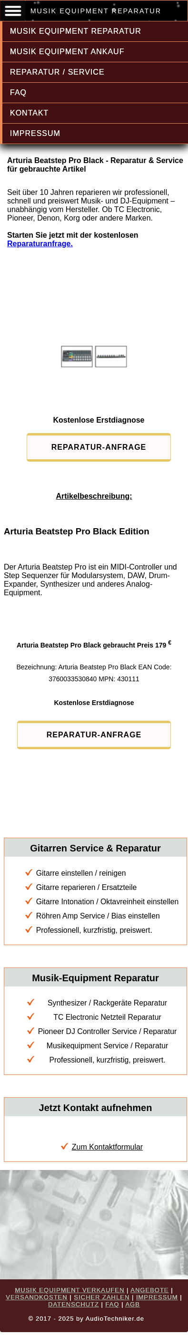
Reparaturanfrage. (40, 244)
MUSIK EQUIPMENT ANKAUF (67, 52)
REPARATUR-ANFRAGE (99, 447)
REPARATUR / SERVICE (57, 72)
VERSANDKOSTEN (36, 1297)
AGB (132, 1304)
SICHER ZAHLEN (101, 1297)
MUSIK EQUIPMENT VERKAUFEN (69, 1290)
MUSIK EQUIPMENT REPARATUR (75, 31)
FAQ (18, 92)
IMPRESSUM (35, 133)
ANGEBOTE (149, 1290)
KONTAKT (29, 113)
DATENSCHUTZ (73, 1304)
